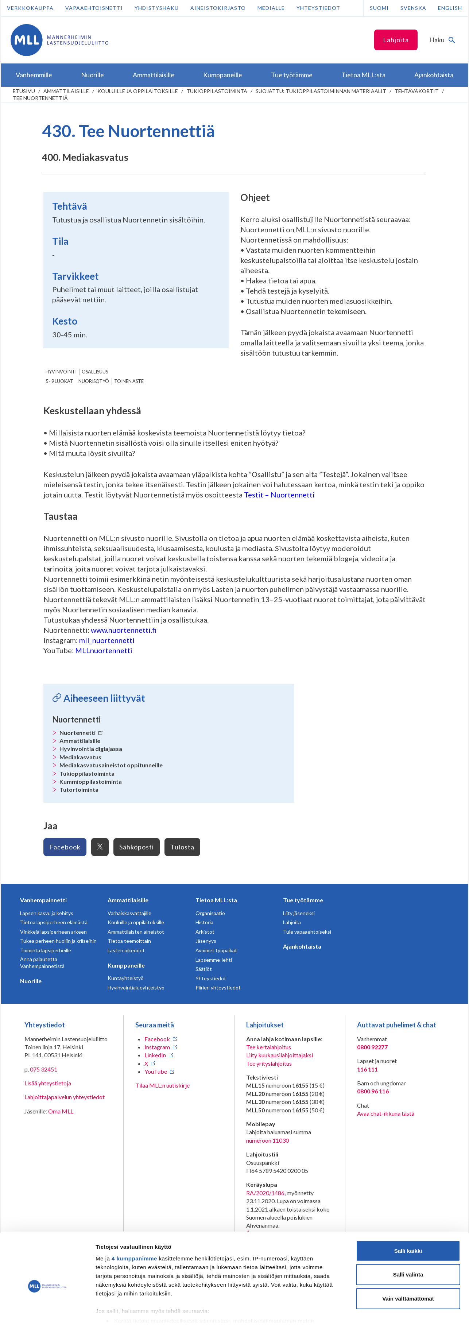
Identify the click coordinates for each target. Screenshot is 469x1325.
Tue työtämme (303, 899)
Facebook (65, 847)
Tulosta (182, 847)
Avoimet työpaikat (216, 950)
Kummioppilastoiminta (90, 781)
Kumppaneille (126, 965)
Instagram (157, 1046)
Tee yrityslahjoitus (269, 1063)
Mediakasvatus (80, 756)
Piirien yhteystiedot (218, 987)
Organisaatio (210, 913)
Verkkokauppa (30, 8)
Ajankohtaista (302, 946)
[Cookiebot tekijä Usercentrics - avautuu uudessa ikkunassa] (47, 1310)
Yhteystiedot (318, 8)
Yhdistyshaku (157, 8)
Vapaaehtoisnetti (94, 8)
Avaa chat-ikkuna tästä (385, 1113)
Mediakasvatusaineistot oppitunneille (111, 765)
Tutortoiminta (78, 789)
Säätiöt (203, 969)
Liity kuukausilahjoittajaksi (279, 1054)
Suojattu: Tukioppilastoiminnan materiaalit (321, 91)
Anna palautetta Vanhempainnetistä (42, 962)
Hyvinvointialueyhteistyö (136, 987)
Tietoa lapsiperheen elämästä (54, 922)
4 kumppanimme (134, 1221)
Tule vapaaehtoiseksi (307, 932)
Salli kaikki (408, 1213)
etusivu (24, 91)
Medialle (271, 8)
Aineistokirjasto (218, 8)
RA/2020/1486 (265, 1192)
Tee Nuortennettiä (40, 98)
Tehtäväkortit (417, 91)
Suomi (379, 8)
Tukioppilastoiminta (216, 91)
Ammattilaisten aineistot (136, 932)
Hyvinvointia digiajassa (90, 748)
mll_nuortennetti (107, 640)
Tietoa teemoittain (129, 941)
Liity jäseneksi (299, 913)
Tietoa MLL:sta (216, 899)
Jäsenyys (205, 941)
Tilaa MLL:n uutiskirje (162, 1085)
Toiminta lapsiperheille (45, 950)
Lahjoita (396, 40)
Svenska (413, 8)
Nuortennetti (81, 732)
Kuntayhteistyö (126, 978)
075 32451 (43, 1069)
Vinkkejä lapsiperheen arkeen (53, 932)
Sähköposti (136, 847)
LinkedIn (155, 1054)
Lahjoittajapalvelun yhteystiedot (64, 1096)
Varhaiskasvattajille (129, 913)
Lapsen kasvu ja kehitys (46, 913)
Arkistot (204, 932)
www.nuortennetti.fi (124, 629)
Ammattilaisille (66, 91)
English (450, 8)
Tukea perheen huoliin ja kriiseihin (58, 941)
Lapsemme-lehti (213, 960)
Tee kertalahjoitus (268, 1046)
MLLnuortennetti (103, 650)
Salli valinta (408, 1237)
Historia (204, 922)
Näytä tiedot (390, 1310)
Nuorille (31, 980)
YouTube (155, 1071)
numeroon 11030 (267, 1140)
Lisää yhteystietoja (47, 1083)
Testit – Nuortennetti (279, 494)
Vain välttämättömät (408, 1261)
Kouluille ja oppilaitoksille (137, 91)
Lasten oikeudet (126, 950)
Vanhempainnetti (43, 899)
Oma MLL (60, 1111)
